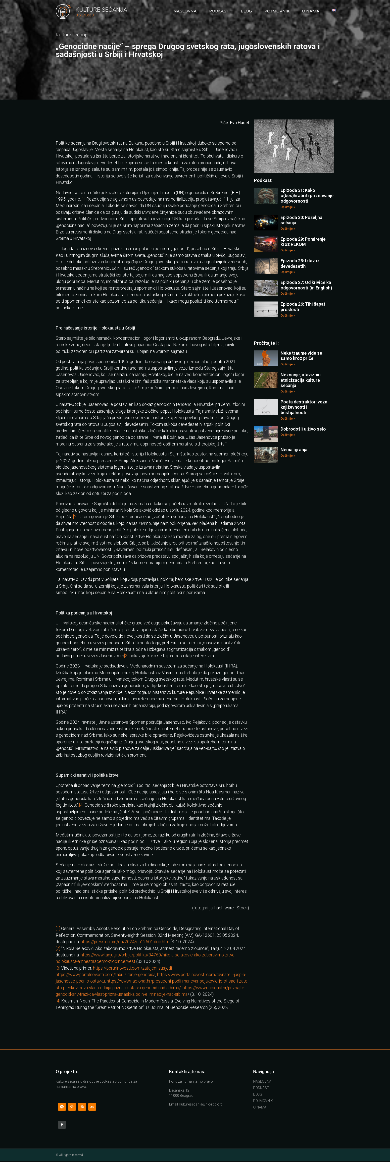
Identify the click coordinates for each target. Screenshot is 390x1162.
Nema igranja (294, 449)
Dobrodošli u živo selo (303, 429)
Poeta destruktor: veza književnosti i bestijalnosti (304, 407)
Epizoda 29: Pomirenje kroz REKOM (303, 241)
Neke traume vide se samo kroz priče (301, 355)
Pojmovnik (277, 11)
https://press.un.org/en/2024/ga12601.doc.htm (125, 941)
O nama (310, 11)
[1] (83, 199)
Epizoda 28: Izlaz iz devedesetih (300, 263)
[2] (75, 516)
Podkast (218, 11)
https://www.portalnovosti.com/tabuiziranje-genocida (105, 974)
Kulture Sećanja (101, 9)
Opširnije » (288, 207)
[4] (81, 805)
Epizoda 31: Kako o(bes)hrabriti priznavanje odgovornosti (307, 196)
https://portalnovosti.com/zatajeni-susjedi (132, 968)
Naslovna (185, 11)
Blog (246, 11)
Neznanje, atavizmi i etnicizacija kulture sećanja (301, 380)
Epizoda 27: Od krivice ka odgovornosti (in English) (306, 285)
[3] (126, 655)
